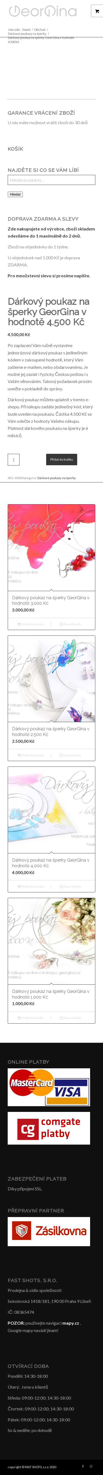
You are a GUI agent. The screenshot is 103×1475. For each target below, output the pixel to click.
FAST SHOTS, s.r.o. (37, 1467)
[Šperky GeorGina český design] (43, 11)
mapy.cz (70, 1322)
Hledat (15, 194)
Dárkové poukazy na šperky (56, 478)
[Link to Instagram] (91, 1466)
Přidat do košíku (61, 459)
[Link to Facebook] (83, 1466)
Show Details (71, 624)
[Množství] (14, 460)
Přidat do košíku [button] (30, 624)
